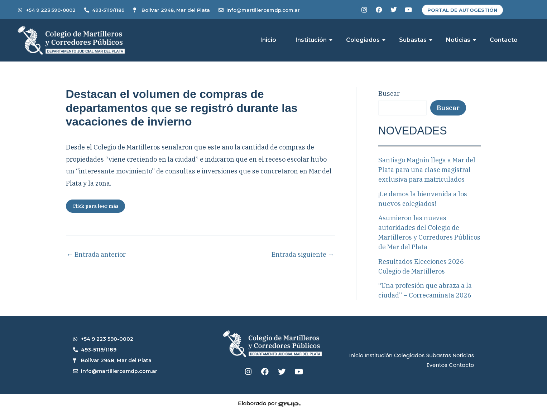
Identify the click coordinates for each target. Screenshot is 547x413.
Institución (314, 39)
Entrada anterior (96, 254)
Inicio (268, 39)
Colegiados (365, 39)
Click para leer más (95, 206)
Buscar (389, 93)
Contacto (504, 39)
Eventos (437, 365)
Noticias (460, 39)
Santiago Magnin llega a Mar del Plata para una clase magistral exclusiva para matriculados (426, 169)
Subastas (415, 39)
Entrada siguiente (303, 254)
